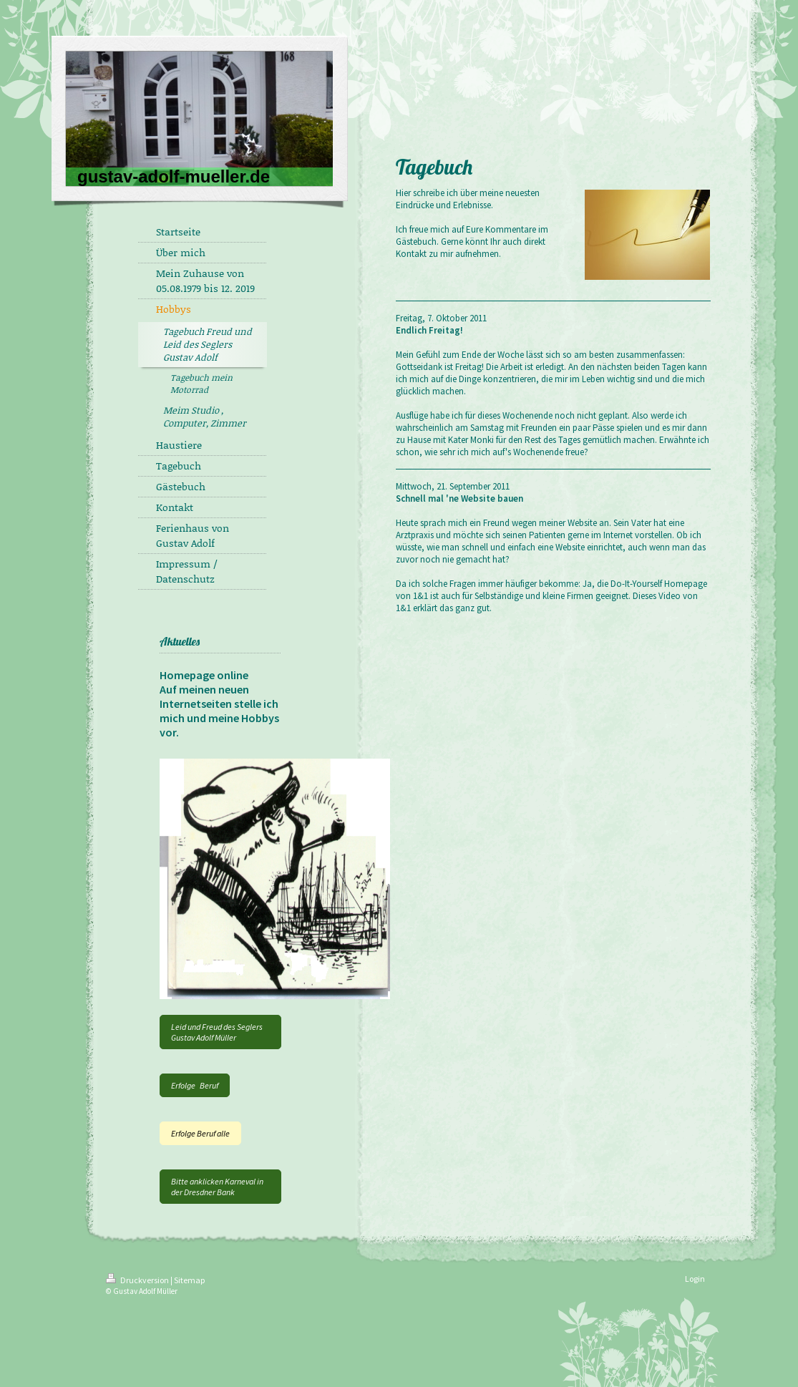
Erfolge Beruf (194, 1085)
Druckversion (138, 1280)
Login (695, 1278)
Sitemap (189, 1280)
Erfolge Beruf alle (200, 1133)
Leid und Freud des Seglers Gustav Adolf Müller (217, 1032)
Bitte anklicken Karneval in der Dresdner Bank (217, 1186)
